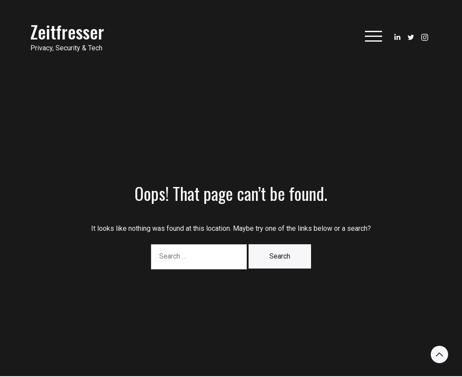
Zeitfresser (67, 32)
